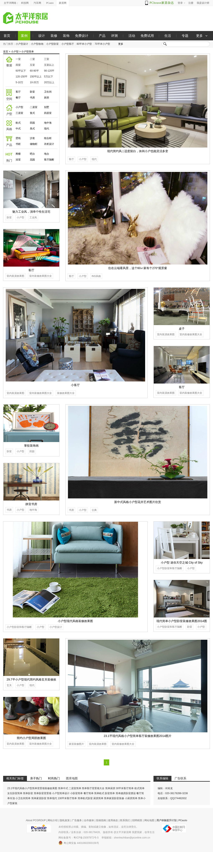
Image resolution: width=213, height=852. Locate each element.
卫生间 (48, 91)
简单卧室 (28, 793)
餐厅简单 (89, 793)
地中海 (48, 122)
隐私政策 (65, 820)
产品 (102, 35)
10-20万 (34, 82)
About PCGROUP (36, 820)
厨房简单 (98, 798)
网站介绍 (53, 820)
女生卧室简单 (14, 793)
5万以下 (48, 76)
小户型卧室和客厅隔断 (19, 627)
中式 (18, 128)
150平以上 (36, 76)
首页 (7, 35)
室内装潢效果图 (15, 275)
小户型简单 (27, 51)
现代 (46, 128)
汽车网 (37, 2)
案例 (24, 35)
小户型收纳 (37, 43)
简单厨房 (110, 788)
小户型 (15, 51)
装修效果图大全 (66, 393)
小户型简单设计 (61, 793)
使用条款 (113, 820)
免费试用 (147, 35)
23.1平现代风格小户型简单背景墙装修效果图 (32, 788)
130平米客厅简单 (67, 798)
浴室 (18, 159)
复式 (32, 113)
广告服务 (77, 820)
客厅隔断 (49, 159)
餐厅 (18, 97)
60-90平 (34, 70)
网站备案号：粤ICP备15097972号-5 (78, 837)
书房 (32, 97)
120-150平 (21, 76)
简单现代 (52, 798)
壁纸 (18, 138)
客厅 (18, 91)
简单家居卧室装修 (114, 798)
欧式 (18, 122)
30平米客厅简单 (125, 788)
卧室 (32, 91)
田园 (32, 122)
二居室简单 (75, 788)
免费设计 (81, 35)
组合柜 (48, 138)
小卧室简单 (76, 793)
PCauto (49, 2)
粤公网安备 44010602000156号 (78, 843)
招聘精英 (137, 820)
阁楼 (18, 153)
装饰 (66, 35)
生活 (167, 35)
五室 (32, 64)
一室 (18, 59)
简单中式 (63, 788)
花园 (32, 159)
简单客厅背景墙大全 (93, 788)
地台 (46, 153)
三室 (46, 59)
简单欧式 (99, 793)
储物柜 (33, 144)
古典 (94, 510)
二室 (32, 59)
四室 (18, 64)
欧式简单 (139, 788)
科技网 (25, 2)
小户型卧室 (52, 43)
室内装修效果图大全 (40, 275)
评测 (114, 35)
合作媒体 (89, 820)
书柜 (18, 144)
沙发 (32, 138)
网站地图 (149, 820)
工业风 (33, 217)
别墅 (46, 107)
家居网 (62, 2)
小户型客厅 (67, 43)
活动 (131, 35)
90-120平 (49, 70)
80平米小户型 (84, 43)
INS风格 (96, 276)
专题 (185, 35)
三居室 (19, 113)
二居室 (33, 107)
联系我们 (125, 820)
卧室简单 (110, 793)
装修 (54, 35)
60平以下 (21, 70)
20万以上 (49, 82)
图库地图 (72, 778)
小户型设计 (22, 43)
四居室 (48, 113)
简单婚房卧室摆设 (126, 793)
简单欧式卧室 (85, 798)
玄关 (9, 685)
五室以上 (49, 64)
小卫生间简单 (22, 798)
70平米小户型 (102, 43)
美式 (32, 128)
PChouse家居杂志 (162, 2)
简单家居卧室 (38, 798)
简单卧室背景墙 (42, 793)
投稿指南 (101, 820)
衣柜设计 (49, 144)
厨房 (46, 97)
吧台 (32, 153)
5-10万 (19, 82)
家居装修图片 (76, 744)
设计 (41, 35)
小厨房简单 (131, 798)
